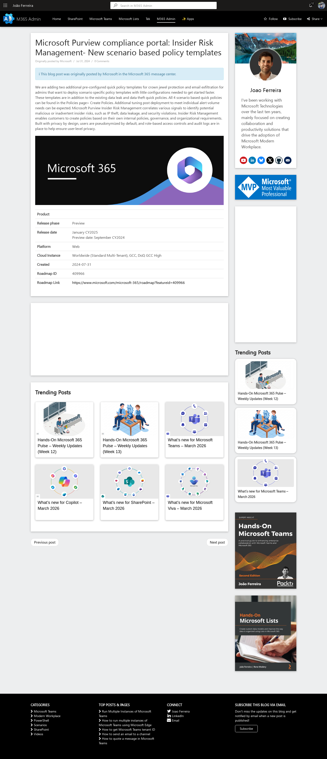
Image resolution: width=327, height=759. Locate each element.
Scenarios (39, 725)
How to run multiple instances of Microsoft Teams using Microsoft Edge (125, 722)
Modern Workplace (45, 716)
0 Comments (101, 61)
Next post (217, 542)
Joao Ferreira (265, 89)
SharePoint (75, 19)
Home (57, 19)
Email (173, 720)
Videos (37, 734)
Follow (273, 19)
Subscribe (295, 19)
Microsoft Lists (129, 19)
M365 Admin (166, 19)
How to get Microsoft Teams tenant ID (127, 729)
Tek (148, 19)
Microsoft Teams (101, 19)
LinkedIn (175, 716)
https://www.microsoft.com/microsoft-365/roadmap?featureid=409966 (128, 282)
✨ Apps (188, 19)
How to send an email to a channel (124, 734)
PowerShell (40, 720)
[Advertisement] (129, 339)
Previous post (44, 542)
